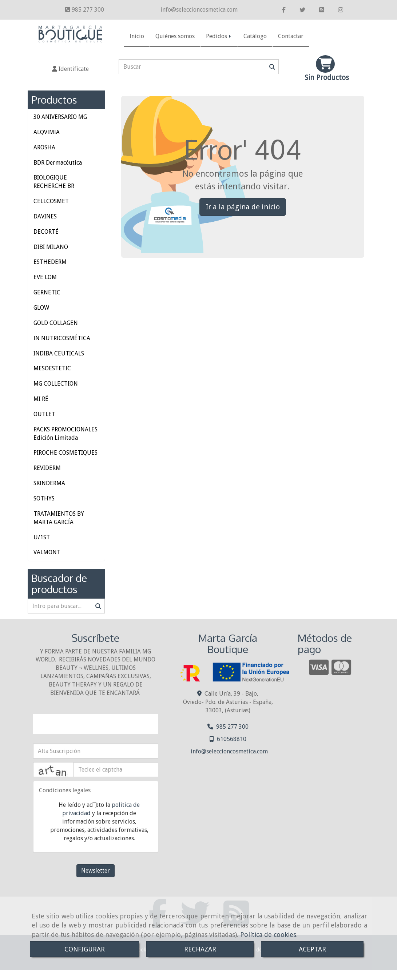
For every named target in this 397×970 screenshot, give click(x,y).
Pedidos (219, 36)
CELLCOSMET (51, 201)
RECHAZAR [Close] (200, 949)
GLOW (41, 307)
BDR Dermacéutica (57, 162)
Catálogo (255, 36)
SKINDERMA (49, 483)
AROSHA (44, 147)
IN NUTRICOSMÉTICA (61, 338)
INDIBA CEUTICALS (58, 353)
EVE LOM (45, 277)
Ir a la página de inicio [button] (243, 206)
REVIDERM (47, 467)
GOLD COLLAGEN (55, 322)
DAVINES (45, 216)
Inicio (137, 36)
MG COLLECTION (55, 383)
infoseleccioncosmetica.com (199, 9)
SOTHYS (44, 498)
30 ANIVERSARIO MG (60, 116)
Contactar (290, 36)
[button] (70, 69)
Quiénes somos (175, 36)
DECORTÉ (46, 231)
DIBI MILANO (50, 246)
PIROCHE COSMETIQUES (65, 452)
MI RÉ (40, 398)
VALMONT (46, 552)
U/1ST (41, 537)
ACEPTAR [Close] (312, 949)
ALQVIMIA (46, 132)
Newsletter (95, 870)
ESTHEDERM (50, 261)
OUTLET (44, 414)
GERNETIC (46, 292)
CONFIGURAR (84, 949)
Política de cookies (268, 934)
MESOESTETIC (52, 368)
